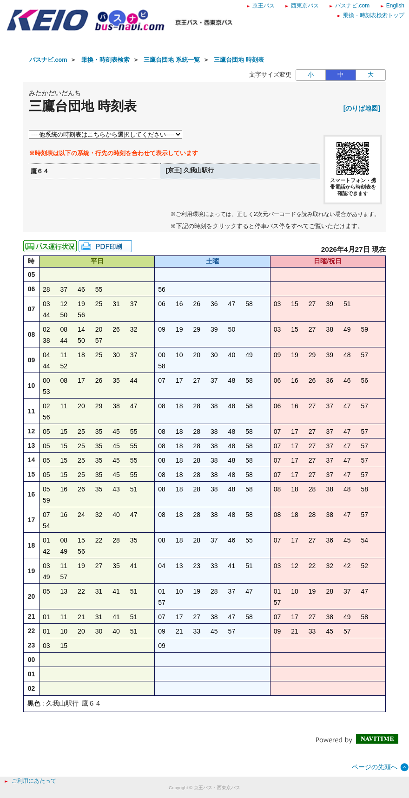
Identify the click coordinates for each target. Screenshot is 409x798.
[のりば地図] (361, 108)
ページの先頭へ (374, 767)
